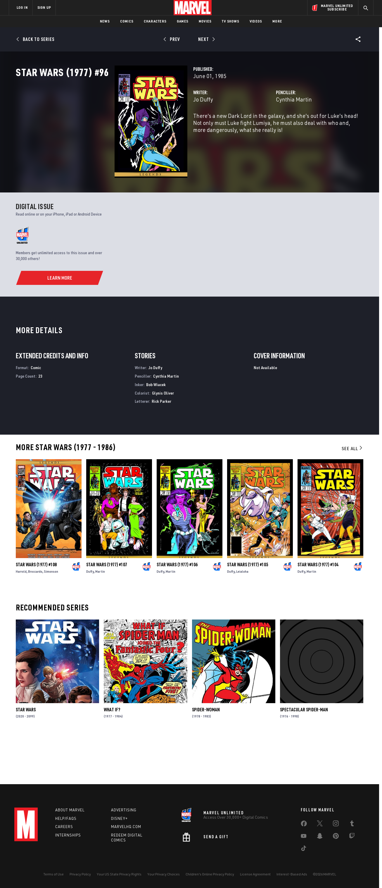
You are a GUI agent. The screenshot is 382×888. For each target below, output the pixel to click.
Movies (205, 21)
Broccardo (35, 617)
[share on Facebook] (304, 825)
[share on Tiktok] (304, 849)
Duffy (90, 617)
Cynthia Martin (259, 125)
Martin (100, 617)
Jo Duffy (134, 125)
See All (352, 494)
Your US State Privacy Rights (119, 874)
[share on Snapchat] (320, 837)
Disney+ (119, 818)
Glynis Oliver (163, 438)
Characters (155, 21)
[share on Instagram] (336, 824)
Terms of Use (53, 874)
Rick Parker (161, 446)
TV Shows (230, 21)
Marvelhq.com (126, 826)
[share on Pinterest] (336, 837)
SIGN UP (44, 7)
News (105, 21)
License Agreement (255, 874)
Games (182, 21)
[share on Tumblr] (352, 824)
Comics (126, 21)
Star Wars (26, 755)
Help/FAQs (66, 818)
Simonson (51, 617)
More (277, 21)
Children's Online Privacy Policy (210, 874)
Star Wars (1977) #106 (177, 610)
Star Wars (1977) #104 (318, 610)
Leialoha (242, 617)
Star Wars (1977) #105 (247, 610)
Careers (64, 826)
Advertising (123, 810)
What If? (112, 755)
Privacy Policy (80, 874)
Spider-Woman (206, 755)
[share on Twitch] (352, 837)
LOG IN (22, 7)
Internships (68, 835)
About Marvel (69, 810)
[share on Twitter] (320, 824)
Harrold (21, 617)
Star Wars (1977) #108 (36, 610)
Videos (256, 21)
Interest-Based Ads (291, 874)
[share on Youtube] (304, 837)
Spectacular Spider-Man (304, 755)
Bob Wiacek (156, 429)
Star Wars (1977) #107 (106, 610)
